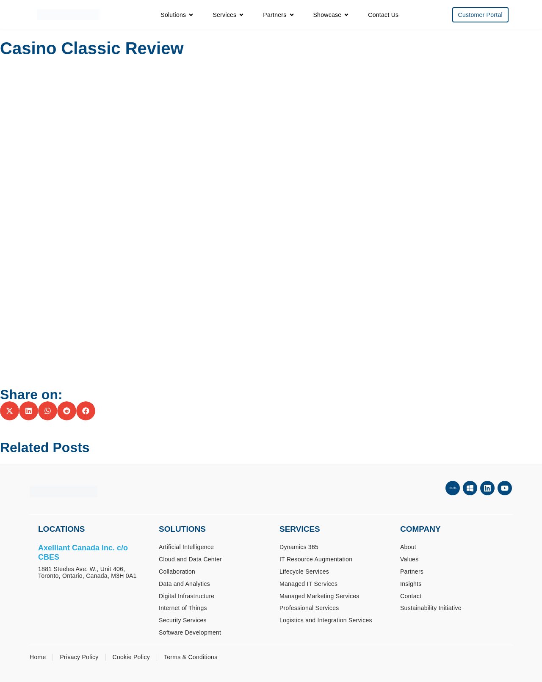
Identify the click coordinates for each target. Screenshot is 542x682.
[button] (9, 410)
